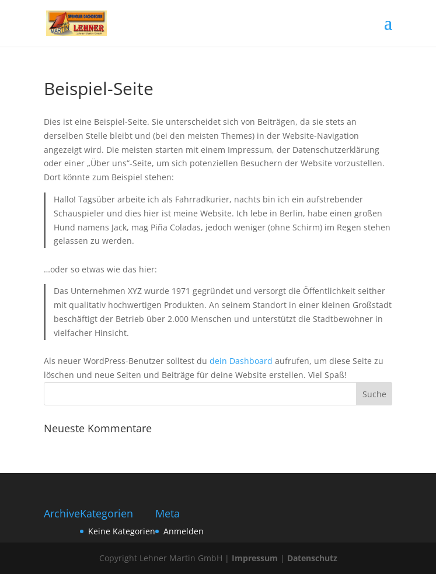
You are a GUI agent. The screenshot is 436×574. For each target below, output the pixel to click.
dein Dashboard (241, 360)
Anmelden (183, 531)
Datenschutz (312, 558)
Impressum (255, 558)
